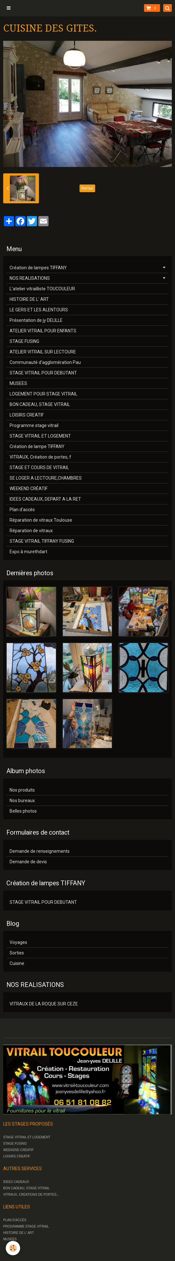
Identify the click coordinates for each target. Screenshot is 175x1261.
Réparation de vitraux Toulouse (41, 520)
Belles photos (23, 811)
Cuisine (17, 963)
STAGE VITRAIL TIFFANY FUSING (42, 541)
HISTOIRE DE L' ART (29, 299)
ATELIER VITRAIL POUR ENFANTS (43, 330)
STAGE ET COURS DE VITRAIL (39, 467)
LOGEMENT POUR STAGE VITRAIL (43, 393)
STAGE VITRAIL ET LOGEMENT (40, 435)
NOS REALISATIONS (30, 278)
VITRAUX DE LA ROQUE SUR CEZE (44, 1003)
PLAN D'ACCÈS (15, 1220)
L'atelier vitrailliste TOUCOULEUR (42, 288)
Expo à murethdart (28, 551)
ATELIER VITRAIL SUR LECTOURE (43, 351)
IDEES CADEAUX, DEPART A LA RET (45, 499)
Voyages (18, 942)
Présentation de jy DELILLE (36, 320)
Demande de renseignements (40, 851)
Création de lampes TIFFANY (38, 267)
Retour (87, 188)
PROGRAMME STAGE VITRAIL (26, 1226)
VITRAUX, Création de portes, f (40, 457)
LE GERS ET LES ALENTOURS (39, 309)
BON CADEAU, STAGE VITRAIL (40, 404)
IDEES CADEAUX (16, 1182)
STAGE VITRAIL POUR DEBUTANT (43, 372)
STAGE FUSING (24, 341)
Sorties (17, 952)
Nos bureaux (22, 800)
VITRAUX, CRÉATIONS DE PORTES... (31, 1194)
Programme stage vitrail (34, 425)
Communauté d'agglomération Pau (45, 362)
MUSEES (18, 383)
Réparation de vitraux (31, 530)
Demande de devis (28, 861)
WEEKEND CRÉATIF (29, 488)
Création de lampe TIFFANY (37, 446)
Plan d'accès (22, 509)
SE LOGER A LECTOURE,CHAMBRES (46, 478)
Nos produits (22, 790)
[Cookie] (13, 1248)
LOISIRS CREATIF (27, 414)
